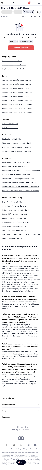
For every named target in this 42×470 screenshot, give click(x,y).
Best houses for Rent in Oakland (14, 230)
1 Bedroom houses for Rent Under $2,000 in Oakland (22, 234)
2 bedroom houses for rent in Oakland (16, 147)
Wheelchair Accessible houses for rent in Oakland (20, 191)
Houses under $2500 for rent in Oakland (17, 108)
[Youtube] (35, 445)
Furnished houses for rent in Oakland (16, 175)
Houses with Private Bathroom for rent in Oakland (21, 170)
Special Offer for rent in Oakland (14, 214)
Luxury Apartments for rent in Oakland (16, 222)
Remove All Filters (21, 47)
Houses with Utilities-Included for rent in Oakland (20, 187)
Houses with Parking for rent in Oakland (17, 166)
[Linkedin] (21, 445)
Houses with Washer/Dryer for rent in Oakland (19, 183)
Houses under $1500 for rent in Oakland (17, 100)
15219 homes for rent (10, 124)
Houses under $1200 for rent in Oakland (17, 92)
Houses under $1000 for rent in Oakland (17, 88)
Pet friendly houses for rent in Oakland (16, 162)
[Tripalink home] (2, 2)
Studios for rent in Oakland (12, 139)
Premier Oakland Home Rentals (14, 226)
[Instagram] (28, 445)
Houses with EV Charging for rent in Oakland (19, 179)
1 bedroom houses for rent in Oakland (16, 143)
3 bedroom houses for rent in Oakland (16, 151)
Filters (28, 12)
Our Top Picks (34, 16)
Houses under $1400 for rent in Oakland (17, 96)
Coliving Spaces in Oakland (12, 238)
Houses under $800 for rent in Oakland (16, 80)
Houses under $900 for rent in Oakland (16, 84)
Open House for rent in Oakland (14, 206)
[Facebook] (6, 445)
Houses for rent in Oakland (12, 61)
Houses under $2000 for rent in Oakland (17, 104)
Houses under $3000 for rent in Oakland (17, 112)
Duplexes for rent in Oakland (13, 69)
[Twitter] (14, 445)
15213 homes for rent (10, 128)
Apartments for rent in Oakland (14, 65)
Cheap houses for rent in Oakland (15, 218)
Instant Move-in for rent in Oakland (15, 210)
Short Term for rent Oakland (13, 202)
